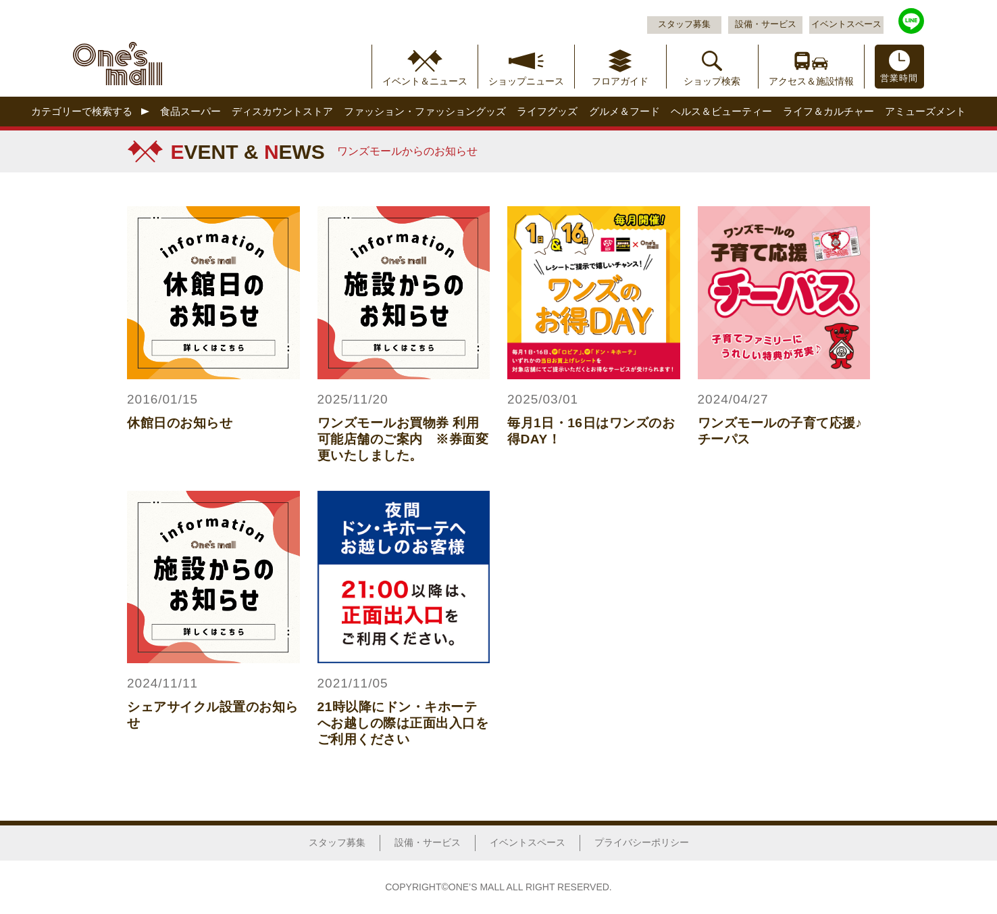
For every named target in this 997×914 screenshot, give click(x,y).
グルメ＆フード (624, 111)
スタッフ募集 (684, 24)
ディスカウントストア (282, 111)
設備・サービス (765, 24)
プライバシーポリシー (641, 842)
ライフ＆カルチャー (828, 111)
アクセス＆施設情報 (811, 81)
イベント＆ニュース (424, 81)
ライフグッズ (547, 111)
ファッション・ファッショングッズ (425, 111)
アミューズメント (925, 111)
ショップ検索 (712, 81)
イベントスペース (846, 24)
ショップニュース (526, 81)
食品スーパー (190, 111)
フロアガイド (620, 81)
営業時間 (899, 78)
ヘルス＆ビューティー (721, 111)
